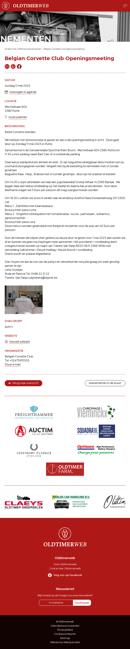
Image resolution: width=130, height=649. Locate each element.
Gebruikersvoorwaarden (65, 625)
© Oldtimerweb (65, 621)
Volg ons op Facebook (67, 575)
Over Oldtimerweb (65, 564)
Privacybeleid (65, 629)
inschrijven (82, 602)
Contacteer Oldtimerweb (65, 568)
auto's (9, 326)
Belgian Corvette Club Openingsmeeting (64, 49)
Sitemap (65, 638)
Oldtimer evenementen (30, 49)
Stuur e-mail (12, 364)
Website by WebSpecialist (65, 642)
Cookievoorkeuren (65, 633)
